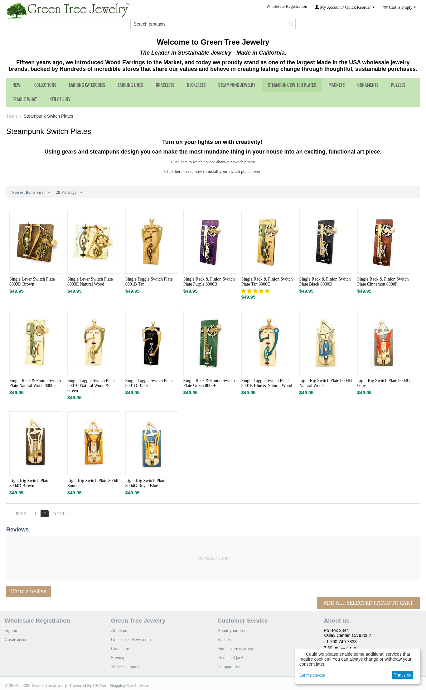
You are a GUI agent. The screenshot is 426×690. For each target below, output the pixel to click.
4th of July (59, 99)
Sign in (11, 630)
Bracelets (165, 85)
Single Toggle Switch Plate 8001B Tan (149, 281)
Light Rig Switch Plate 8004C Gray (383, 383)
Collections (45, 85)
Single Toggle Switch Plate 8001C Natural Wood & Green (91, 385)
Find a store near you (235, 648)
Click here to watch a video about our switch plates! (213, 161)
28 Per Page (69, 192)
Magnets (336, 85)
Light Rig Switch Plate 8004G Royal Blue (145, 483)
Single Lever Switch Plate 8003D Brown (32, 281)
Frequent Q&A (230, 657)
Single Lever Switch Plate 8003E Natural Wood (90, 281)
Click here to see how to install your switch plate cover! (213, 171)
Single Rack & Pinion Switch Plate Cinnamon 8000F (383, 281)
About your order (232, 630)
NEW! (17, 85)
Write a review (28, 591)
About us (119, 630)
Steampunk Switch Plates (292, 85)
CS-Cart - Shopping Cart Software (121, 685)
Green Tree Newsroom (131, 639)
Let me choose (312, 675)
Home (12, 116)
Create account (18, 639)
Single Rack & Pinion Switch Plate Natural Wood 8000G (35, 383)
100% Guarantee (125, 666)
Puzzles (398, 85)
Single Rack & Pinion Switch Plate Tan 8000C (267, 281)
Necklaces (196, 85)
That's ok (402, 675)
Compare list (228, 666)
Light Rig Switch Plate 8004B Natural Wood (325, 383)
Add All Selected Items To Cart (368, 603)
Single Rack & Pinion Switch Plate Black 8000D (325, 281)
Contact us (120, 648)
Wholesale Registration (286, 6)
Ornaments (367, 85)
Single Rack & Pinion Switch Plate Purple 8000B (209, 281)
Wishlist (224, 639)
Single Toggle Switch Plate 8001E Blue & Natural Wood (266, 383)
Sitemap (118, 657)
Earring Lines (130, 85)
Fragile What (24, 99)
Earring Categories (87, 85)
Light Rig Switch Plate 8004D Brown (29, 483)
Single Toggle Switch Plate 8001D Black (149, 383)
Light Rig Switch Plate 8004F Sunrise (93, 483)
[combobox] (213, 24)
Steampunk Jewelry (236, 85)
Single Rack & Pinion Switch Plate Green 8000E (209, 383)
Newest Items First (31, 192)
